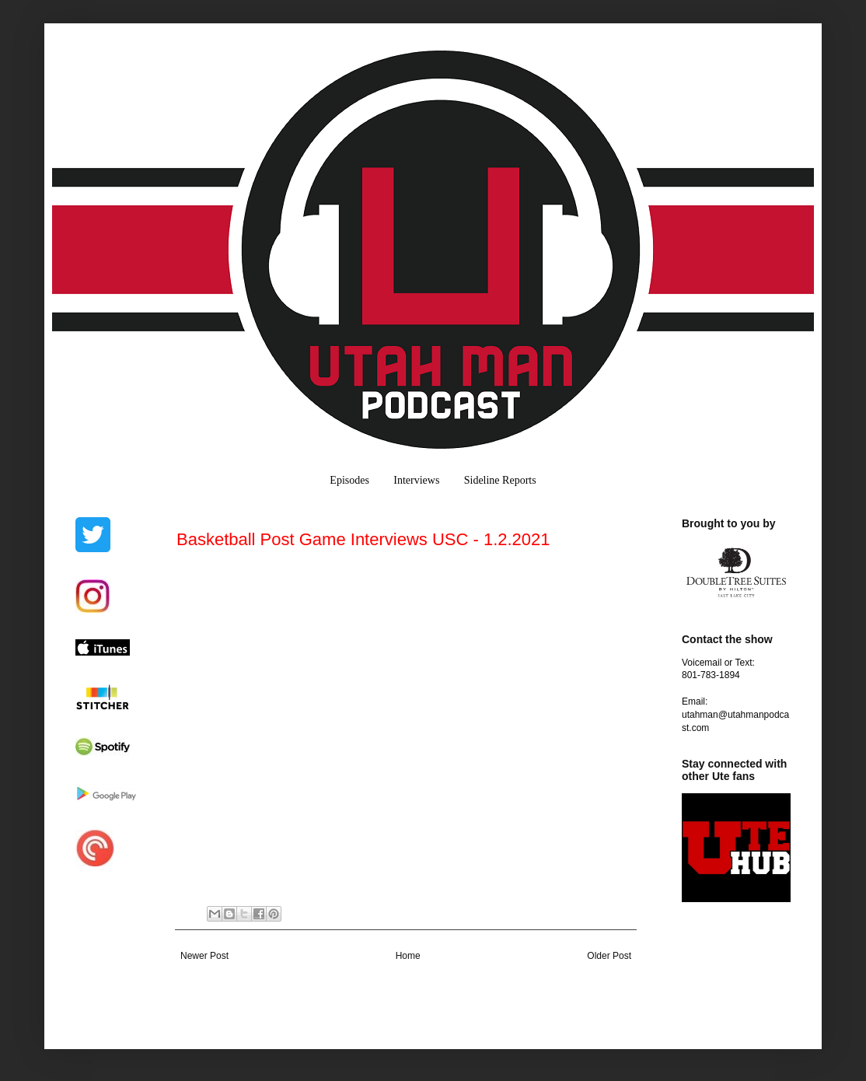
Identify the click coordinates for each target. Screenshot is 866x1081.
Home (408, 955)
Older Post (609, 955)
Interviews (416, 480)
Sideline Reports (500, 480)
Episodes (349, 480)
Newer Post (204, 955)
